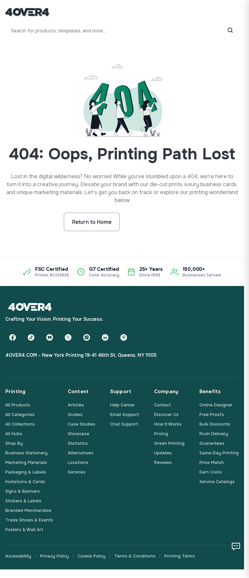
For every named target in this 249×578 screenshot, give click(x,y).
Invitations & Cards (25, 481)
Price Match (211, 462)
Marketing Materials (26, 462)
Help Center (122, 405)
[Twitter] (68, 337)
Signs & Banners (22, 491)
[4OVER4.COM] (27, 12)
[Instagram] (86, 337)
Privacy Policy (54, 556)
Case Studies (81, 424)
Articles (76, 405)
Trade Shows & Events (29, 520)
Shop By (14, 443)
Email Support (124, 414)
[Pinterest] (123, 337)
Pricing (161, 433)
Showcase (78, 433)
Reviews (163, 462)
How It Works (168, 424)
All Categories (19, 414)
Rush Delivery (213, 433)
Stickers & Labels (23, 501)
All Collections (20, 424)
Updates (163, 453)
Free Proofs (211, 414)
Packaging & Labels (25, 472)
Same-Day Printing (219, 453)
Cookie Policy (91, 556)
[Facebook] (12, 337)
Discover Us (166, 414)
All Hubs (13, 433)
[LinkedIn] (105, 337)
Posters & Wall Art (24, 529)
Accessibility (18, 556)
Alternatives (80, 453)
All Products (17, 405)
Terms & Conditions (134, 556)
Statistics (78, 443)
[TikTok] (31, 337)
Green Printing (169, 443)
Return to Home (91, 222)
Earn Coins (210, 472)
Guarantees (211, 443)
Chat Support (124, 424)
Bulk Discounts (214, 424)
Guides (75, 414)
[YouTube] (49, 337)
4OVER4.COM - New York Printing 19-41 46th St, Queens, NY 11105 (80, 355)
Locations (78, 462)
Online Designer (215, 405)
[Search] (230, 30)
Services (76, 472)
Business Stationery (26, 453)
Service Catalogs (216, 481)
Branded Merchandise (28, 510)
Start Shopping (152, 222)
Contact (162, 405)
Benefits (210, 391)
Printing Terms (179, 556)
